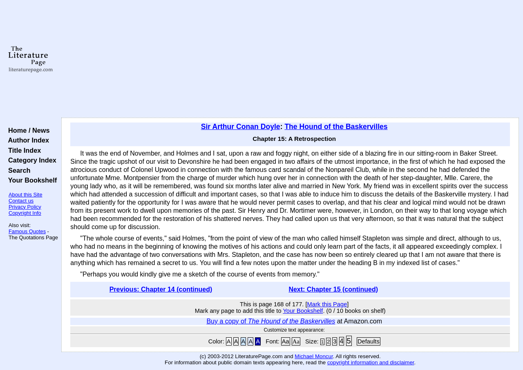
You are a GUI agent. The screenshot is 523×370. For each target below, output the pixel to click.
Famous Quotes (27, 231)
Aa (285, 341)
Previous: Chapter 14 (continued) (161, 289)
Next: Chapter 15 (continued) (333, 289)
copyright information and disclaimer (370, 362)
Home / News (27, 130)
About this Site (25, 195)
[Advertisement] (290, 59)
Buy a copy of (270, 321)
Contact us (21, 201)
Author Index (26, 140)
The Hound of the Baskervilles (335, 127)
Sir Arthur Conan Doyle (240, 127)
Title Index (22, 150)
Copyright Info (25, 213)
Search (17, 170)
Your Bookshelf (30, 180)
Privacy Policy (25, 207)
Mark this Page (327, 304)
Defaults (369, 341)
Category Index (30, 160)
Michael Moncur (314, 356)
